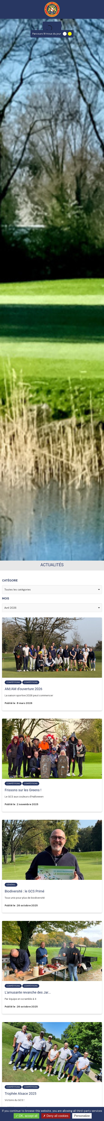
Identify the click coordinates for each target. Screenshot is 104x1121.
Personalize (82, 1115)
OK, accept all (26, 1115)
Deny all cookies (55, 1115)
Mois (5, 598)
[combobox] (52, 589)
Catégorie (10, 580)
